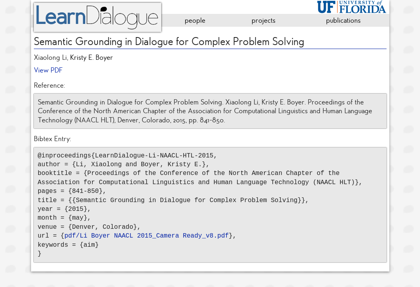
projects (263, 20)
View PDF (48, 70)
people (195, 20)
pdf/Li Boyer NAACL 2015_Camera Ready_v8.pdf (146, 236)
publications (343, 20)
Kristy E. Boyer (91, 57)
